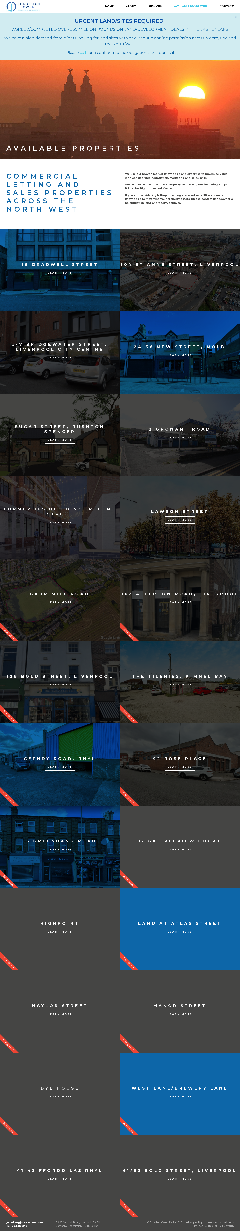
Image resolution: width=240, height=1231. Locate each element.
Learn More (60, 272)
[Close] (235, 17)
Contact (227, 6)
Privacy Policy (193, 1222)
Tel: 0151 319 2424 (17, 1225)
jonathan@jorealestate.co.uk (24, 1222)
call (83, 52)
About (131, 6)
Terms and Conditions (220, 1222)
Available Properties (191, 6)
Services (155, 6)
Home (109, 6)
